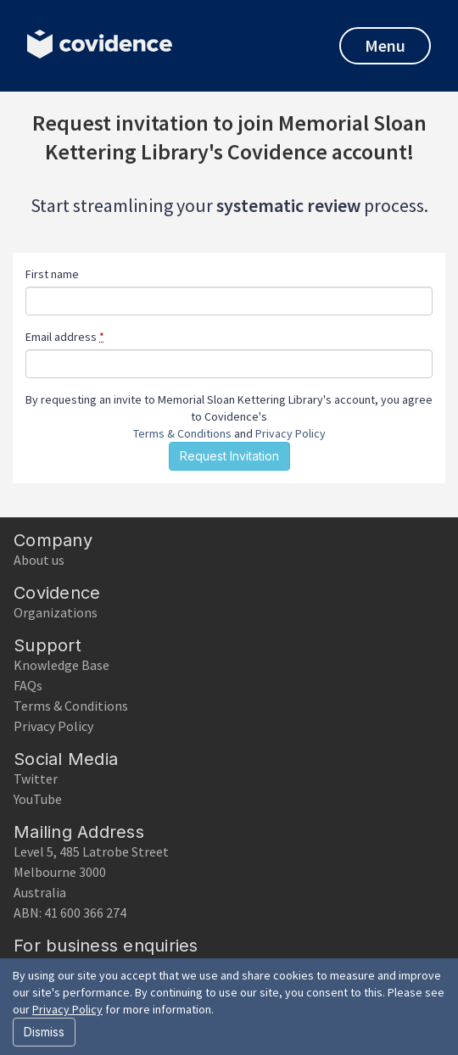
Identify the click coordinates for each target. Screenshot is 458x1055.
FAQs (28, 685)
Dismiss (44, 1031)
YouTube (38, 798)
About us (39, 559)
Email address (64, 336)
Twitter (36, 778)
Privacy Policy (290, 433)
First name (52, 274)
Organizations (56, 612)
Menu (385, 45)
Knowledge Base (61, 664)
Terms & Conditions (182, 433)
